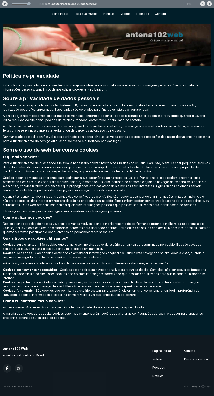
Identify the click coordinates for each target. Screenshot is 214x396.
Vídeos (125, 13)
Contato (160, 13)
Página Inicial (59, 13)
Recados (142, 13)
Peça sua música (85, 13)
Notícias (109, 13)
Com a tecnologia (196, 386)
